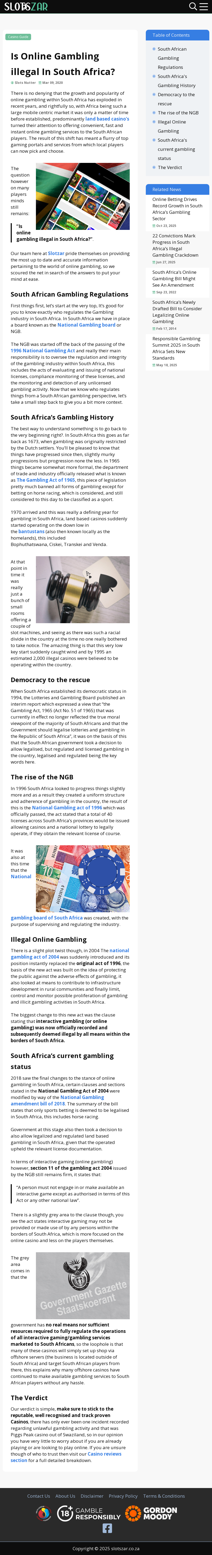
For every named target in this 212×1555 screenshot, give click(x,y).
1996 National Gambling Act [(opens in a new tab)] (43, 350)
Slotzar (56, 253)
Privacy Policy (123, 1496)
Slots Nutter (25, 82)
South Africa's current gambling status (176, 149)
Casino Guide (18, 37)
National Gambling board (86, 325)
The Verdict (170, 167)
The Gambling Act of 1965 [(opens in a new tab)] (46, 480)
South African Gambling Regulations (172, 58)
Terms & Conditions (164, 1496)
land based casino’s (107, 119)
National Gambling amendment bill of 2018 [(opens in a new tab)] (57, 1100)
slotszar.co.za (125, 1548)
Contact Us (38, 1496)
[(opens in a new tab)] (31, 531)
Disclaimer (92, 1496)
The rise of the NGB (178, 113)
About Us (65, 1496)
